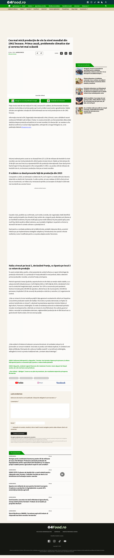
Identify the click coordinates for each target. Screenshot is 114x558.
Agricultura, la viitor (40, 6)
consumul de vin (14, 378)
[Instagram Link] (91, 2)
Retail (23, 6)
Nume (13, 426)
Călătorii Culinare (13, 9)
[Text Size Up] (41, 53)
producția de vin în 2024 (26, 378)
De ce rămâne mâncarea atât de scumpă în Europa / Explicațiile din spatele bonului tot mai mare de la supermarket (95, 110)
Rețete (22, 9)
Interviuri (77, 6)
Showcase (85, 6)
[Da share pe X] (66, 53)
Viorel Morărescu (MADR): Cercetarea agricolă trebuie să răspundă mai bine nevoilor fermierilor (28, 517)
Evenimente (83, 9)
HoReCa (30, 6)
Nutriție (29, 9)
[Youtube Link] (98, 2)
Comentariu (15, 402)
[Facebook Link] (88, 2)
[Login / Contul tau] (106, 2)
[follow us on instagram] (40, 383)
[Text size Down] (37, 53)
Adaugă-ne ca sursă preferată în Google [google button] (24, 100)
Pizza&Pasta (65, 9)
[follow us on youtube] (19, 383)
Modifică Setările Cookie (57, 539)
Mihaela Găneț (12, 54)
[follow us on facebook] (60, 383)
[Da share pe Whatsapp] (70, 53)
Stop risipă (74, 9)
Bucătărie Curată (67, 6)
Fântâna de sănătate (54, 6)
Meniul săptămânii (54, 9)
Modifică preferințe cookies (70, 534)
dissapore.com (26, 127)
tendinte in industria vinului (41, 378)
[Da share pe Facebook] (61, 53)
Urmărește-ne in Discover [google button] (56, 100)
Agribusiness (16, 6)
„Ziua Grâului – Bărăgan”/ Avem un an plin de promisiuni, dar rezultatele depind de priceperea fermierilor (38, 372)
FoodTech (36, 9)
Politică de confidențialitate (44, 534)
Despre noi (57, 534)
